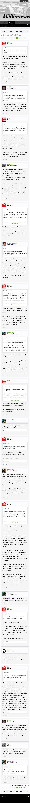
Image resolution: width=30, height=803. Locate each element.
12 (12, 38)
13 (14, 38)
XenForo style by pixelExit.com (7, 801)
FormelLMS (10, 164)
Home (4, 23)
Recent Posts (13, 26)
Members (19, 23)
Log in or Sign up (24, 1)
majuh (9, 87)
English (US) (3, 796)
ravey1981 (10, 332)
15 (19, 38)
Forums (11, 23)
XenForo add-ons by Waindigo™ (7, 799)
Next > (24, 38)
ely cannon (10, 744)
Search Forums (4, 26)
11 (10, 38)
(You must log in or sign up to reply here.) (20, 785)
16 (21, 38)
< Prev (2, 38)
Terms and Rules (26, 798)
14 (16, 38)
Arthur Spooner (12, 243)
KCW (8, 42)
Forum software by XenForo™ (7, 798)
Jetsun (9, 649)
